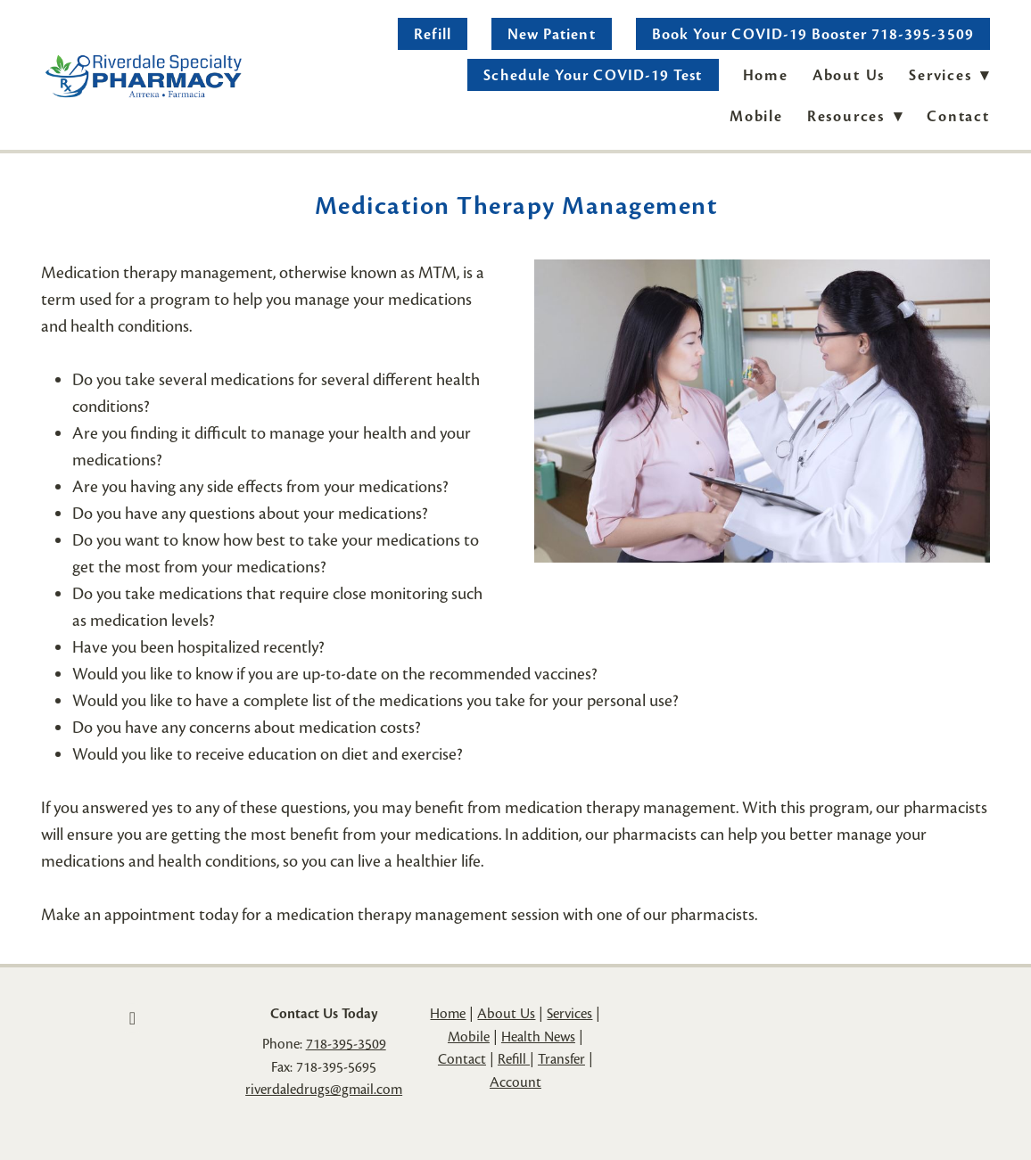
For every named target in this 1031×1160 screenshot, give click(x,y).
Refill (432, 34)
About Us (848, 75)
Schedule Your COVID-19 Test (592, 75)
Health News (538, 1037)
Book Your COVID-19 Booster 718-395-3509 (813, 34)
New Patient (551, 34)
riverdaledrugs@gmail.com (323, 1089)
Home (765, 75)
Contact (958, 116)
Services (569, 1014)
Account (515, 1082)
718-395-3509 (346, 1044)
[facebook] (132, 1018)
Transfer (561, 1059)
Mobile (756, 116)
